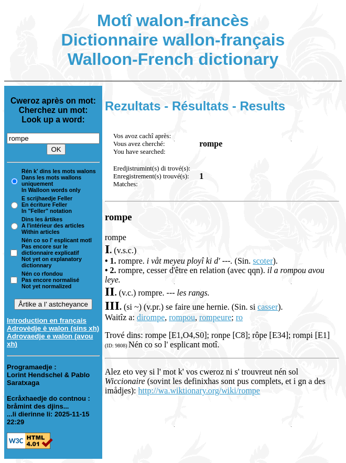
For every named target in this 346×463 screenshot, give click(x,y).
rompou (182, 317)
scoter (263, 260)
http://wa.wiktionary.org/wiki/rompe (199, 390)
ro (239, 317)
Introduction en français (47, 320)
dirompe (151, 317)
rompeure (215, 317)
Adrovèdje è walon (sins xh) (53, 328)
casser (267, 306)
